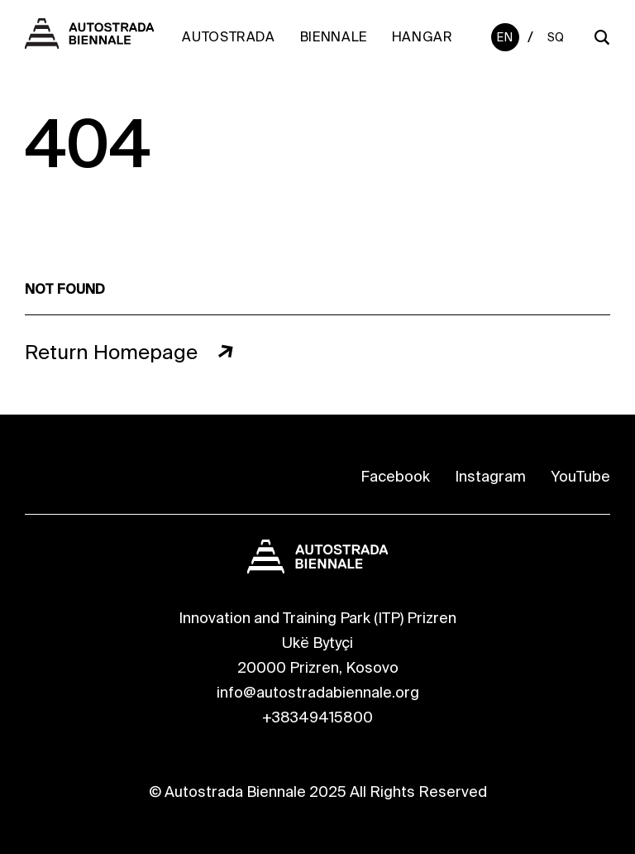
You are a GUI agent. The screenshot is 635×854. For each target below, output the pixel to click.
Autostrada (228, 37)
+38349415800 (317, 717)
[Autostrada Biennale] (89, 44)
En (505, 37)
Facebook (395, 477)
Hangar (422, 37)
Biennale (333, 37)
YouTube (580, 477)
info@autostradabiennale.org (318, 693)
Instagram (490, 477)
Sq (556, 37)
